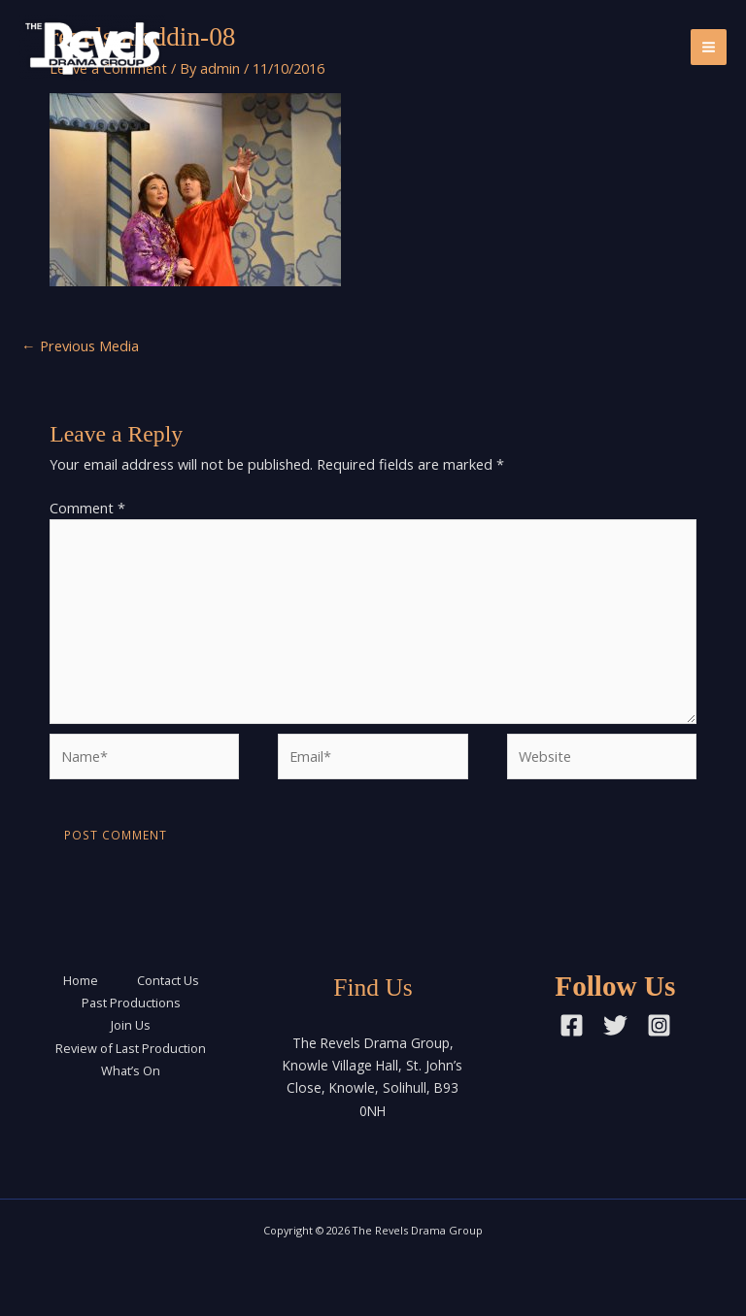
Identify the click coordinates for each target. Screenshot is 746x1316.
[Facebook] (572, 1025)
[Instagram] (659, 1025)
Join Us (131, 1025)
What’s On (130, 1070)
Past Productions (131, 1002)
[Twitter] (615, 1025)
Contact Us (168, 980)
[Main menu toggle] (709, 47)
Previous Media (80, 345)
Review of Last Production (130, 1048)
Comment (87, 507)
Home (80, 980)
